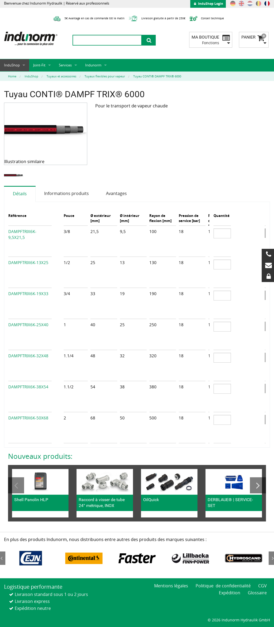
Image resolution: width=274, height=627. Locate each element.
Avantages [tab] (116, 193)
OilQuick (151, 499)
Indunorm (93, 65)
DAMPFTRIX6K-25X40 (28, 324)
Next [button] (258, 485)
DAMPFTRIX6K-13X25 (28, 262)
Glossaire (257, 593)
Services (65, 65)
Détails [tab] (20, 194)
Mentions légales (171, 586)
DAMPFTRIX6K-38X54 (28, 386)
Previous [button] (16, 485)
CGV (262, 586)
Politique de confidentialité (223, 586)
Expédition (229, 593)
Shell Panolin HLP (31, 499)
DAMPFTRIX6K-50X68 (28, 417)
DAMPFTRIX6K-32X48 (28, 355)
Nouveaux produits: (40, 456)
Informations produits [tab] (66, 193)
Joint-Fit (39, 65)
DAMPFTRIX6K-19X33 (28, 293)
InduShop (12, 65)
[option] (14, 175)
